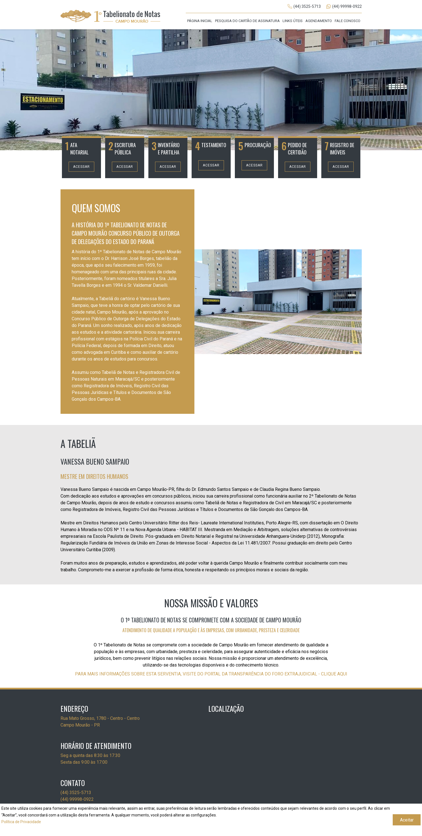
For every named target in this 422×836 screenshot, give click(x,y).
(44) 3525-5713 (307, 6)
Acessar (81, 167)
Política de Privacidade (21, 822)
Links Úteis (293, 21)
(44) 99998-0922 (347, 6)
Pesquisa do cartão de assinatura (247, 21)
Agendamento (318, 21)
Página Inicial (199, 21)
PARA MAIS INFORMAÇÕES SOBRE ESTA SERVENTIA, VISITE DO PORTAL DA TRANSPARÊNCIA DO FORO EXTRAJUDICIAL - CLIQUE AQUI (211, 674)
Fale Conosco (347, 21)
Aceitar (407, 820)
